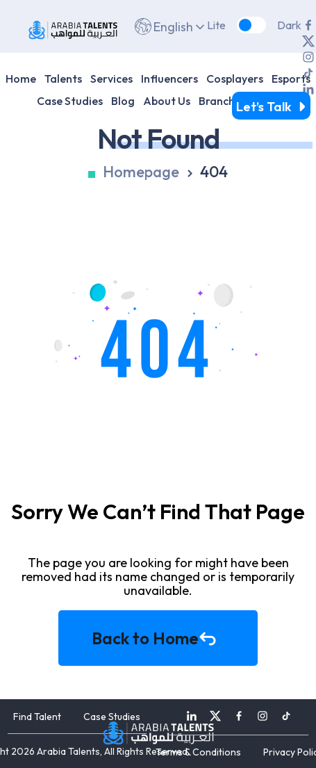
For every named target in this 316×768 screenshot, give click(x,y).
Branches (222, 101)
